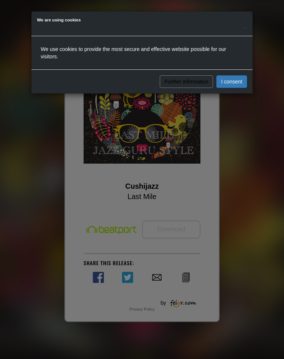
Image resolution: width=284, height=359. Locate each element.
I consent (231, 82)
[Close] (245, 26)
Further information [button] (186, 82)
